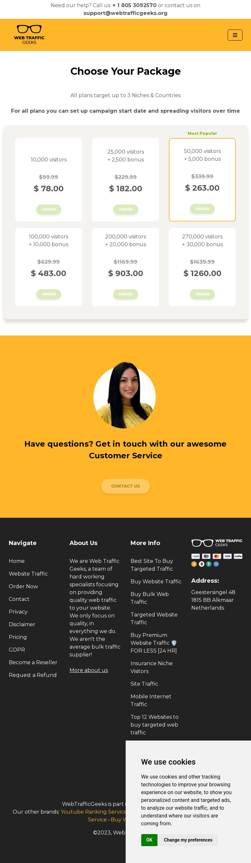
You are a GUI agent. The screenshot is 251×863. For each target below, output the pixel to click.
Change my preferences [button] (188, 840)
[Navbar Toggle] (235, 35)
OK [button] (149, 840)
